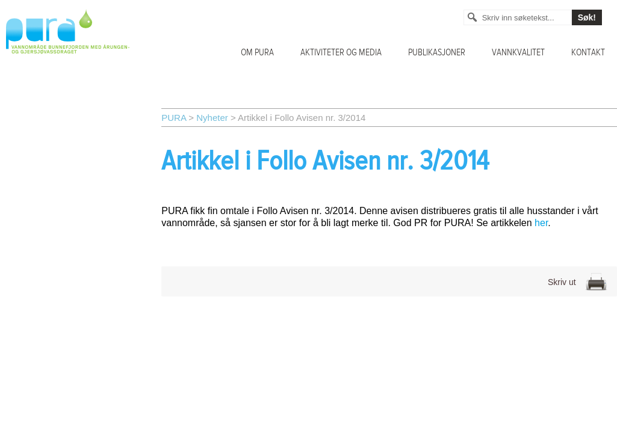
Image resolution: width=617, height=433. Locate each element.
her (541, 223)
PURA (173, 117)
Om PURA (257, 52)
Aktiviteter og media (341, 52)
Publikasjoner (436, 52)
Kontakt (588, 52)
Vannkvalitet (518, 52)
